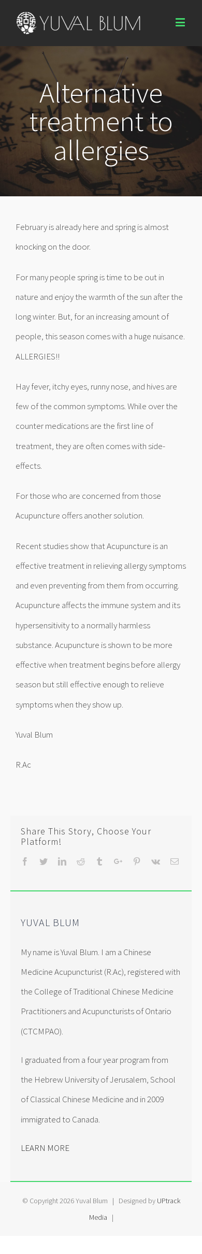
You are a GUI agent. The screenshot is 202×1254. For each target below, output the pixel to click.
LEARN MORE (45, 1148)
